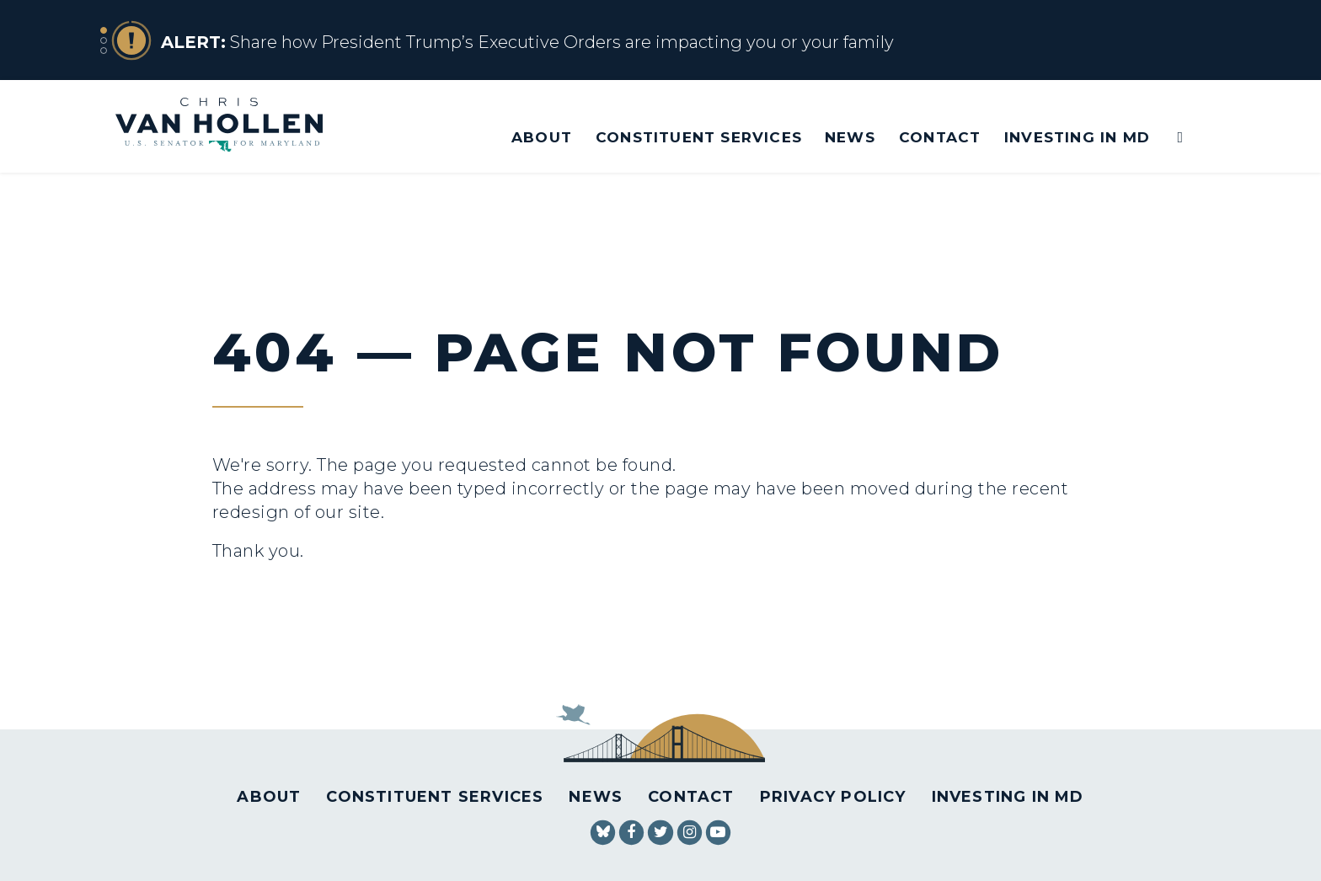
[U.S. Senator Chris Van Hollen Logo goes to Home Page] (230, 127)
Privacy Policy (833, 797)
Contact (940, 137)
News (850, 137)
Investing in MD (1077, 137)
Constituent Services (699, 137)
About (541, 137)
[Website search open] (1168, 138)
